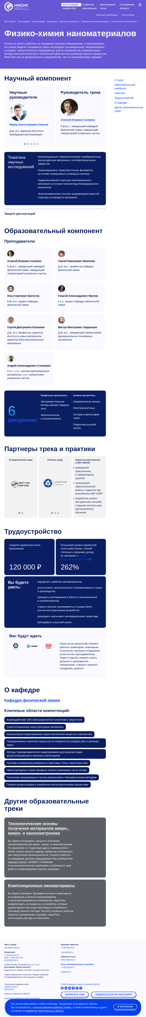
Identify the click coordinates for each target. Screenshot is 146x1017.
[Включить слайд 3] (31, 144)
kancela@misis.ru (11, 960)
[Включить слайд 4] (34, 144)
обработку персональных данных (45, 1010)
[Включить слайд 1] (25, 144)
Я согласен (125, 1007)
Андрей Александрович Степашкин (29, 365)
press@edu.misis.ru (12, 948)
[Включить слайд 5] (37, 144)
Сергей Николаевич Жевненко (76, 261)
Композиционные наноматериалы (41, 885)
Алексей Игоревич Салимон (78, 119)
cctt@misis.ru (66, 972)
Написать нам (74, 994)
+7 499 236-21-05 (16, 958)
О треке (118, 80)
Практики (119, 93)
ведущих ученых (17, 862)
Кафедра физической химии (32, 700)
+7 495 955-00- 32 (11, 955)
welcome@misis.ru (68, 960)
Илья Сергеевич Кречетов (23, 295)
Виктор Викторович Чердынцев (77, 327)
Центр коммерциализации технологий (77, 964)
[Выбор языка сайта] (140, 15)
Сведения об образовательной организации (21, 998)
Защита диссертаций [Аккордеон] (19, 213)
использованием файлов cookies (52, 1007)
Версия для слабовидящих (107, 15)
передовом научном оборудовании (31, 858)
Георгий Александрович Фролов (78, 295)
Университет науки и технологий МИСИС (83, 984)
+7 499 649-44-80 (67, 948)
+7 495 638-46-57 (67, 967)
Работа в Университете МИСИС (17, 994)
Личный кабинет (128, 15)
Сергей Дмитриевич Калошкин (26, 327)
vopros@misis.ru (67, 952)
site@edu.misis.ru (11, 987)
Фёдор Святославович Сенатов (29, 124)
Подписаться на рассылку (113, 994)
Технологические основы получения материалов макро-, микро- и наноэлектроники (38, 828)
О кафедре (120, 102)
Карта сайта (9, 989)
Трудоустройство (124, 97)
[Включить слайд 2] (28, 144)
